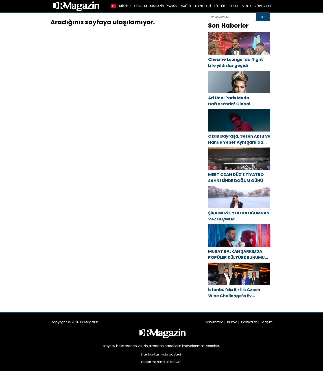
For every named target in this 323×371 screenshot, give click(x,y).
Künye (232, 322)
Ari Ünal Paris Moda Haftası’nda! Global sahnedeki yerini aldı (230, 101)
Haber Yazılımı (152, 361)
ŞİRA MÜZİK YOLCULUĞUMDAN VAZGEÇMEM (238, 216)
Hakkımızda (214, 322)
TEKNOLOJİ (202, 6)
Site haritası (150, 354)
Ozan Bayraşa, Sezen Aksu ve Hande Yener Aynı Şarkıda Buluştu (239, 139)
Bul (263, 17)
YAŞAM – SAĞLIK (179, 6)
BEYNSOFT (174, 361)
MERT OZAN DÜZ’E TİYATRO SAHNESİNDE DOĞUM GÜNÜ (236, 177)
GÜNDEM (140, 6)
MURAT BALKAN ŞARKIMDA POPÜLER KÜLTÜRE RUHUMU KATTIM (236, 254)
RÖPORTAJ (263, 6)
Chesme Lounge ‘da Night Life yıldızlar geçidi (235, 62)
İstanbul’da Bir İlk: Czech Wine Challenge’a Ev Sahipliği (234, 293)
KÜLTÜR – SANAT (226, 6)
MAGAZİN (157, 6)
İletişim (267, 322)
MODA (246, 6)
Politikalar (249, 322)
